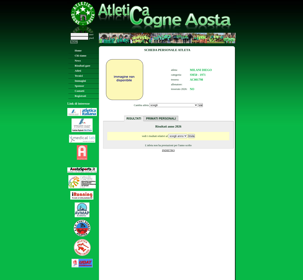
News (78, 60)
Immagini (80, 80)
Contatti (79, 90)
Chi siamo (80, 55)
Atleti (78, 70)
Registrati (80, 96)
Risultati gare (82, 65)
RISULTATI (133, 118)
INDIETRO (168, 150)
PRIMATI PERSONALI (161, 118)
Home (78, 50)
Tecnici (79, 75)
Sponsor (79, 85)
